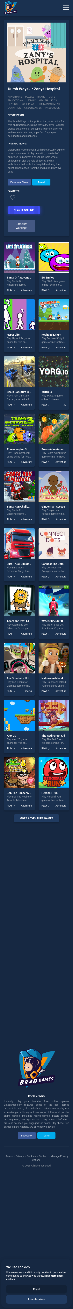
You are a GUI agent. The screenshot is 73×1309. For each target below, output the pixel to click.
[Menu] (66, 7)
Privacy (19, 1156)
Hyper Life (13, 334)
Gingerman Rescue (53, 506)
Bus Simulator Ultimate (21, 678)
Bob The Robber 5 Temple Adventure (29, 793)
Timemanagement (48, 103)
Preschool (52, 107)
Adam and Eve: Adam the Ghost (26, 621)
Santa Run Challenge (20, 506)
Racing (28, 691)
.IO (64, 404)
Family (31, 100)
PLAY (9, 290)
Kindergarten (33, 107)
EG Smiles (47, 277)
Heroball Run (49, 793)
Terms (9, 1156)
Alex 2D (11, 735)
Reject (36, 1289)
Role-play (27, 103)
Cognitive (14, 107)
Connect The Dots (52, 563)
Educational (16, 100)
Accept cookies (36, 1299)
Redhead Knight (51, 334)
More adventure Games (36, 818)
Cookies (31, 1156)
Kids (54, 100)
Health (43, 100)
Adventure (15, 96)
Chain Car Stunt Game (20, 392)
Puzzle (29, 96)
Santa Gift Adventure (20, 277)
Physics (13, 103)
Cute (52, 96)
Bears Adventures (52, 449)
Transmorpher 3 (17, 449)
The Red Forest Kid (53, 735)
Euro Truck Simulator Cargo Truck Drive (31, 563)
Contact (43, 1156)
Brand (41, 96)
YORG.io (46, 392)
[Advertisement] (36, 932)
